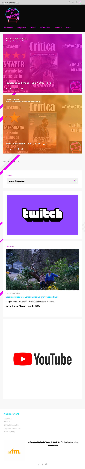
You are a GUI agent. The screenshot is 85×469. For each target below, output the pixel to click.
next (18, 161)
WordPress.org (9, 431)
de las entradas (11, 425)
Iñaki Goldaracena (15, 143)
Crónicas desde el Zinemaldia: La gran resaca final (32, 297)
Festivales (16, 293)
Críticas (33, 27)
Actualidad (8, 27)
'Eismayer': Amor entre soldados (16, 41)
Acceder (7, 421)
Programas (21, 27)
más (67, 27)
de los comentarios (12, 428)
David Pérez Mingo (15, 306)
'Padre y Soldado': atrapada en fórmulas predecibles (23, 101)
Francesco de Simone (17, 83)
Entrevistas (45, 27)
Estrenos (25, 39)
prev (4, 161)
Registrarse (8, 418)
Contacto (58, 27)
